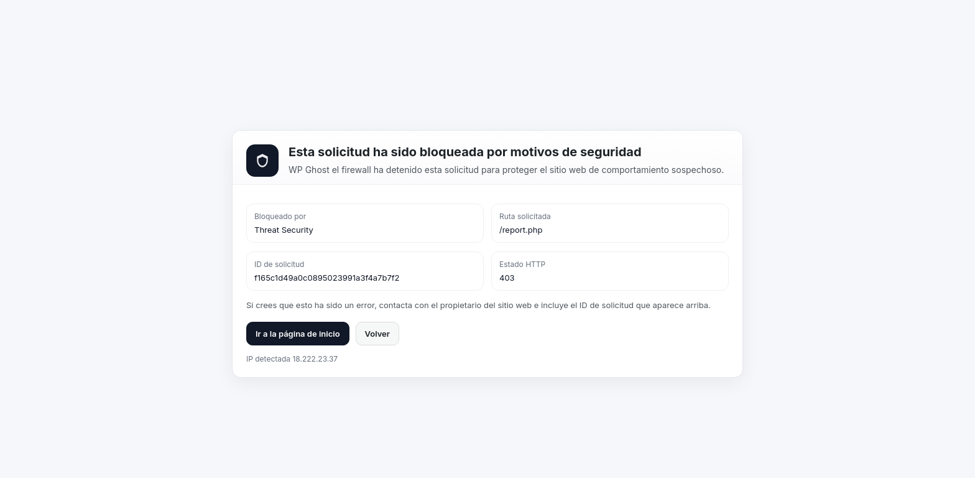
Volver (377, 334)
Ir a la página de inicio (298, 334)
